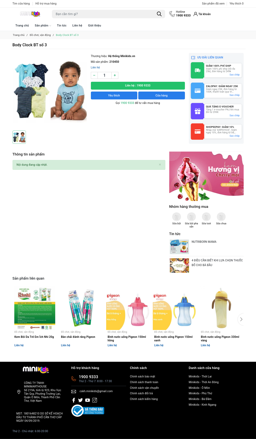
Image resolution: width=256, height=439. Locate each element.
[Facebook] (73, 400)
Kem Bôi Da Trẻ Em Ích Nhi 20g (34, 336)
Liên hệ (77, 25)
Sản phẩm (43, 26)
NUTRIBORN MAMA (204, 241)
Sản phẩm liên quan (28, 278)
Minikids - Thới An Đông (204, 382)
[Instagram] (94, 400)
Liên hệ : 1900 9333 (137, 85)
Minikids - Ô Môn (199, 387)
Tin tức (62, 25)
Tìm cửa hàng (21, 3)
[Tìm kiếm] (159, 14)
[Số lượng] (104, 75)
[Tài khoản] (202, 14)
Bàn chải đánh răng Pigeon (78, 336)
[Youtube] (87, 400)
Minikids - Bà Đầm (200, 399)
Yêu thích (114, 95)
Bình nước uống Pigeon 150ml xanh (173, 338)
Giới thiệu (94, 25)
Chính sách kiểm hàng (144, 399)
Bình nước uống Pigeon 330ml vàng (220, 338)
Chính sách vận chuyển (144, 387)
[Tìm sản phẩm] (108, 14)
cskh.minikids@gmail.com (96, 391)
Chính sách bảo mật (142, 376)
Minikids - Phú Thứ (200, 393)
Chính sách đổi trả (141, 393)
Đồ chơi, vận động (24, 332)
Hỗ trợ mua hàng (46, 3)
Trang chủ (22, 25)
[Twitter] (80, 400)
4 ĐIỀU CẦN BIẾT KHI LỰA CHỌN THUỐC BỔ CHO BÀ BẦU (217, 263)
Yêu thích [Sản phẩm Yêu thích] (236, 3)
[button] (241, 319)
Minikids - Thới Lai (200, 376)
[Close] (160, 164)
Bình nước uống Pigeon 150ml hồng (127, 338)
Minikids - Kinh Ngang (202, 404)
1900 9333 (183, 13)
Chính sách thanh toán (144, 382)
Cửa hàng (162, 95)
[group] (50, 91)
